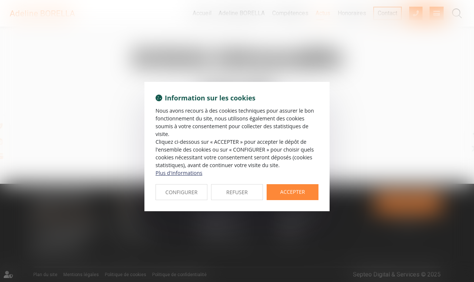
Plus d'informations (179, 172)
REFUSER (237, 192)
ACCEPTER (292, 191)
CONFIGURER (182, 192)
